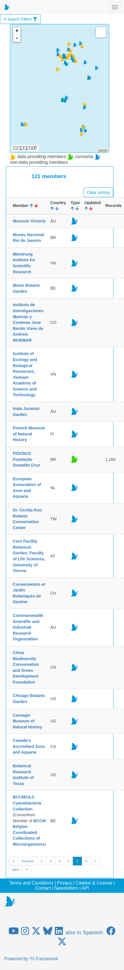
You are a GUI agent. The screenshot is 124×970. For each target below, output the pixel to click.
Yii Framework (44, 958)
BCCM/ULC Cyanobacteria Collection (27, 803)
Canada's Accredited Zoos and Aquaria (29, 746)
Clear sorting (98, 192)
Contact (43, 888)
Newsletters (66, 888)
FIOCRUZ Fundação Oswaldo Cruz (26, 459)
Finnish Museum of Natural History (29, 434)
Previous (27, 861)
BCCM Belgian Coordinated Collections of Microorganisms (29, 832)
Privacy (64, 883)
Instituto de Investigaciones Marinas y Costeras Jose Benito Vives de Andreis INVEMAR (28, 322)
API (85, 888)
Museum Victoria (29, 221)
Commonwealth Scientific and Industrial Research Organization (28, 627)
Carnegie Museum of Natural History (27, 721)
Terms (103, 150)
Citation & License (94, 883)
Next (15, 869)
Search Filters (20, 19)
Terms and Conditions (31, 883)
